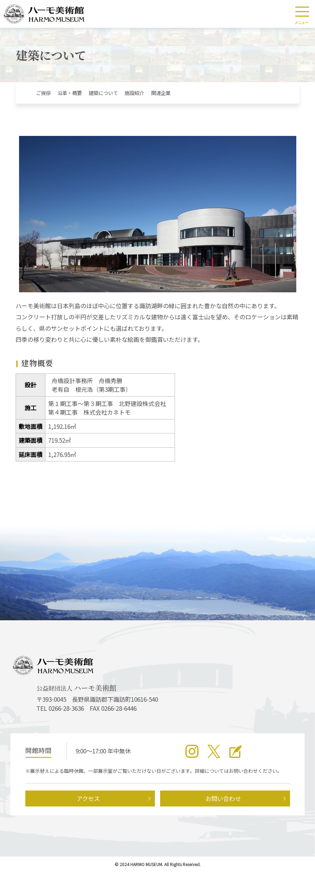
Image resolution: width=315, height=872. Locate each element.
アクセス (88, 798)
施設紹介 (134, 92)
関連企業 (160, 92)
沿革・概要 (70, 92)
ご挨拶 (43, 92)
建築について (103, 92)
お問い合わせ (223, 798)
